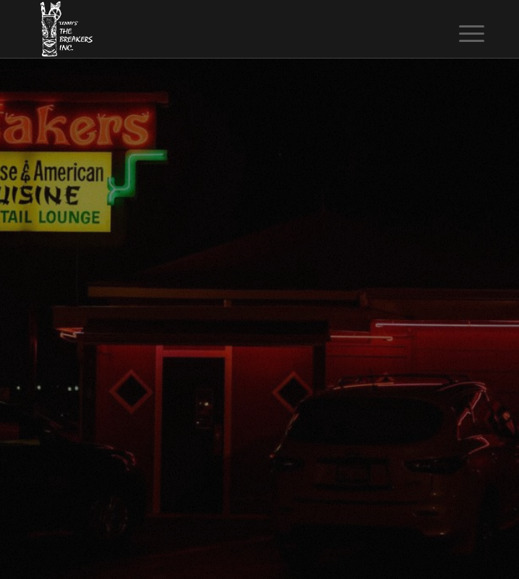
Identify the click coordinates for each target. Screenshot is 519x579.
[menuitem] (460, 30)
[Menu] (460, 30)
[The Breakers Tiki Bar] (215, 29)
